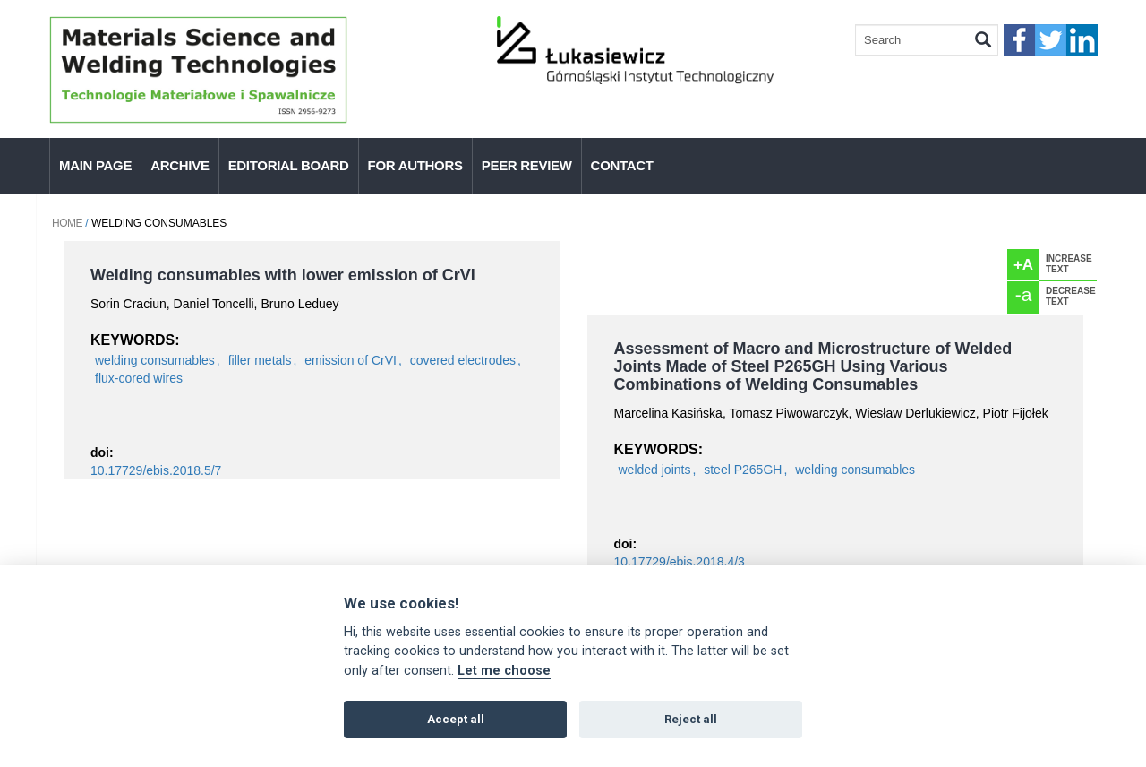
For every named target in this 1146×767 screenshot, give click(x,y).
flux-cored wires (139, 378)
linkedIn (1082, 40)
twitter (1050, 40)
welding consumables (155, 360)
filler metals (260, 360)
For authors (415, 165)
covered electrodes (463, 360)
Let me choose (504, 670)
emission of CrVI (350, 360)
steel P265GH (743, 469)
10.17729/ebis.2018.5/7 (155, 470)
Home (67, 223)
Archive (179, 165)
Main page (95, 165)
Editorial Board (288, 165)
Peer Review (527, 165)
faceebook (1019, 40)
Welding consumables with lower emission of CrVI (282, 275)
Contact (622, 165)
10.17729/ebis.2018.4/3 (679, 562)
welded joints (655, 469)
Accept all (455, 719)
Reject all (690, 719)
